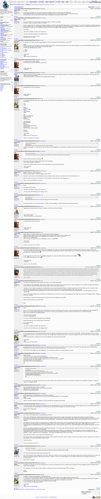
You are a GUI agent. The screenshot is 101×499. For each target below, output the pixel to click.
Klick (49, 476)
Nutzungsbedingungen (53, 497)
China (2, 49)
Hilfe (63, 1)
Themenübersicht (30, 489)
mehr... (12, 57)
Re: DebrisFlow (42, 8)
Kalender (41, 1)
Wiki (67, 1)
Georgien (3, 54)
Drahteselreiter (2, 60)
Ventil (2, 56)
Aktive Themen (49, 1)
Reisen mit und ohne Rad (4, 67)
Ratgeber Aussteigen (3, 62)
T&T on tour (2, 65)
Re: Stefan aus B (43, 59)
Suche (57, 1)
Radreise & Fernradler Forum (17, 4)
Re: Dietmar (42, 474)
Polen (2, 47)
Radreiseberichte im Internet (6, 48)
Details (12, 15)
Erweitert (11, 20)
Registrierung (33, 1)
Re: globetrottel (42, 462)
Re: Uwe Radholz (43, 306)
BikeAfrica (2, 61)
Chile (2, 53)
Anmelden (94, 1)
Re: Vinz (41, 98)
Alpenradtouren (3, 66)
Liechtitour (2, 68)
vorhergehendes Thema (20, 489)
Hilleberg (2, 55)
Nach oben (16, 16)
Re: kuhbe (41, 40)
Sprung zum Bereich (86, 491)
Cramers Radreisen (3, 64)
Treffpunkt (27, 4)
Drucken (98, 16)
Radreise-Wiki (34, 56)
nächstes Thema (40, 489)
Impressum (37, 497)
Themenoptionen (18, 7)
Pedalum (1, 63)
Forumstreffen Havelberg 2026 (6, 46)
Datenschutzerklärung (44, 497)
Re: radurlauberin (43, 183)
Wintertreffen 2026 (4, 52)
